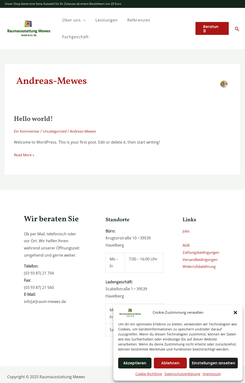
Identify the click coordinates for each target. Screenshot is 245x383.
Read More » (25, 138)
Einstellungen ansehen (213, 363)
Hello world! (35, 102)
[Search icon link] (237, 21)
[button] (235, 312)
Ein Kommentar (28, 114)
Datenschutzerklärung (182, 374)
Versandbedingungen (202, 242)
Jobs (186, 214)
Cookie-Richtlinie (148, 374)
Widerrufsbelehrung (201, 250)
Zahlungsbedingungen (203, 235)
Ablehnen (170, 363)
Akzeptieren (134, 363)
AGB (186, 228)
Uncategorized (58, 114)
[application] (89, 20)
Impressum (212, 374)
